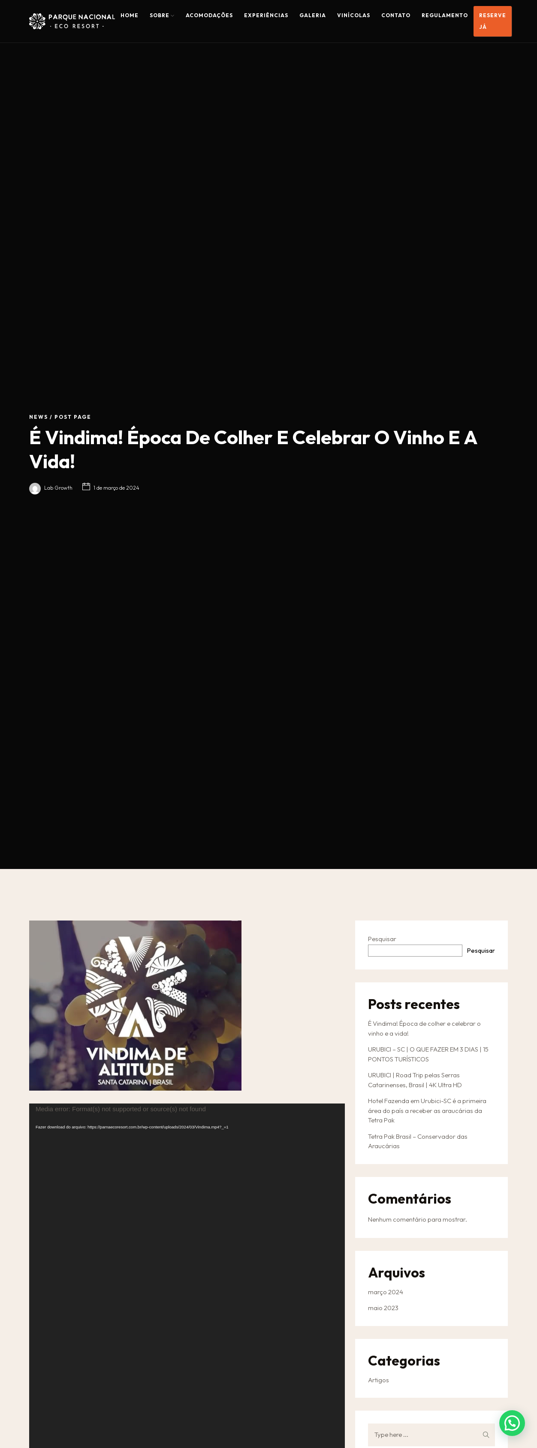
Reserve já (492, 21)
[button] (512, 1423)
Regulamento (445, 15)
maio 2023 (383, 1308)
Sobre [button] (162, 15)
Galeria (312, 15)
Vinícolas (353, 15)
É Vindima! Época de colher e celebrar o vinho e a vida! (424, 1028)
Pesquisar (382, 939)
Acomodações (209, 15)
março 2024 (385, 1292)
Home (130, 15)
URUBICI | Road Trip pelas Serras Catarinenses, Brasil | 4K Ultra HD (415, 1080)
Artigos (378, 1380)
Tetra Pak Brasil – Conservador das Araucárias (418, 1141)
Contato (395, 15)
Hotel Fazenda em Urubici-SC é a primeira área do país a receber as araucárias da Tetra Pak (427, 1110)
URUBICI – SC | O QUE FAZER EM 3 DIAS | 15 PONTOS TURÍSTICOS (428, 1054)
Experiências (266, 15)
